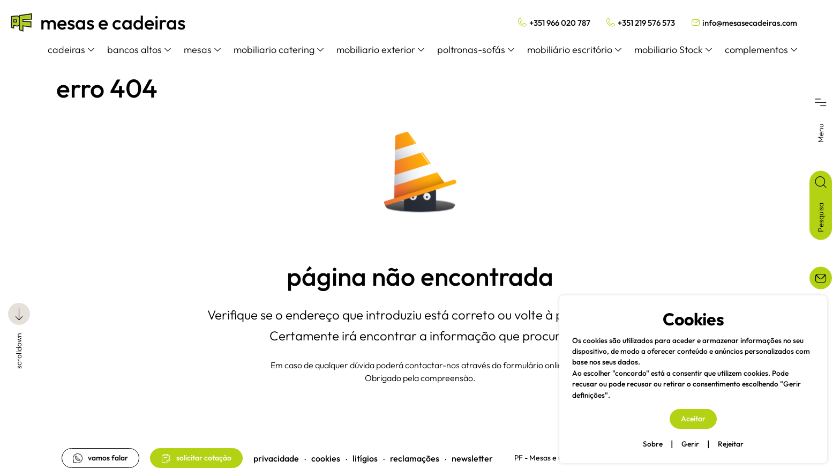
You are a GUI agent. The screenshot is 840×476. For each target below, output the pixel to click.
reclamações (414, 458)
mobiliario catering (279, 49)
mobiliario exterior (380, 49)
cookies (325, 458)
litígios (365, 458)
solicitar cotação (196, 458)
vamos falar (100, 458)
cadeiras (71, 49)
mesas (202, 49)
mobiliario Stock (673, 49)
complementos (761, 49)
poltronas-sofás (475, 49)
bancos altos (139, 49)
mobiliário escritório (574, 49)
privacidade (276, 458)
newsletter (472, 458)
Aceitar (693, 418)
